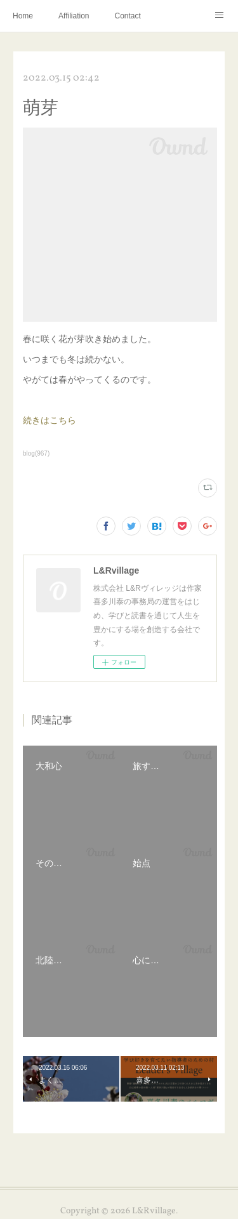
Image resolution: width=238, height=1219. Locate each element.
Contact (128, 15)
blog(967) (36, 453)
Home (23, 15)
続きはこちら (49, 420)
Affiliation (73, 15)
